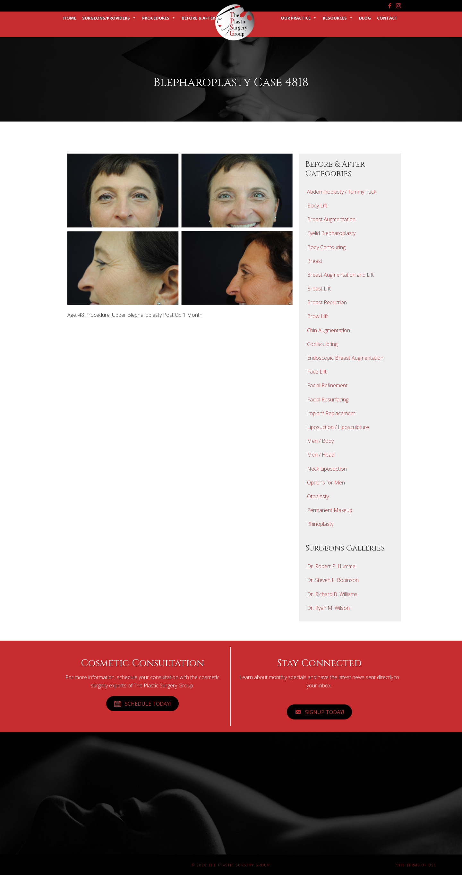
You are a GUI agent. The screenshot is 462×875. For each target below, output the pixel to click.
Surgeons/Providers (109, 18)
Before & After (198, 18)
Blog (365, 18)
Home (69, 18)
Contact (387, 18)
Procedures (158, 18)
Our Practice (299, 18)
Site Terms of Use (416, 865)
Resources (338, 18)
